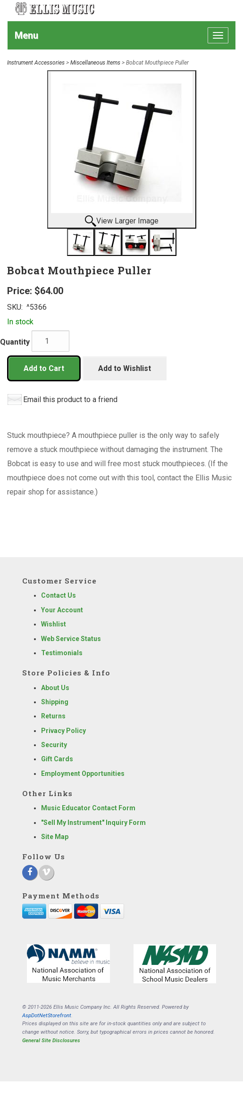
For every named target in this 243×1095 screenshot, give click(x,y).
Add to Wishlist (124, 368)
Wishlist (53, 624)
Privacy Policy (63, 730)
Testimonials (62, 653)
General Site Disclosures (51, 1040)
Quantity (15, 342)
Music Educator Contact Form (88, 808)
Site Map (54, 836)
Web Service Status (71, 638)
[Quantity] (50, 341)
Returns (53, 716)
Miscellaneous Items (95, 62)
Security (54, 745)
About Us (55, 688)
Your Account (62, 610)
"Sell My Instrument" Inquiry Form (93, 822)
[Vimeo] (46, 872)
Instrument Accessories (36, 62)
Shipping (54, 702)
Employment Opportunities (83, 773)
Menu (26, 35)
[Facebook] (29, 872)
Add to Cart (44, 368)
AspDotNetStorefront (46, 1016)
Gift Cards (57, 759)
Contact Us (58, 595)
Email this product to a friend (70, 399)
